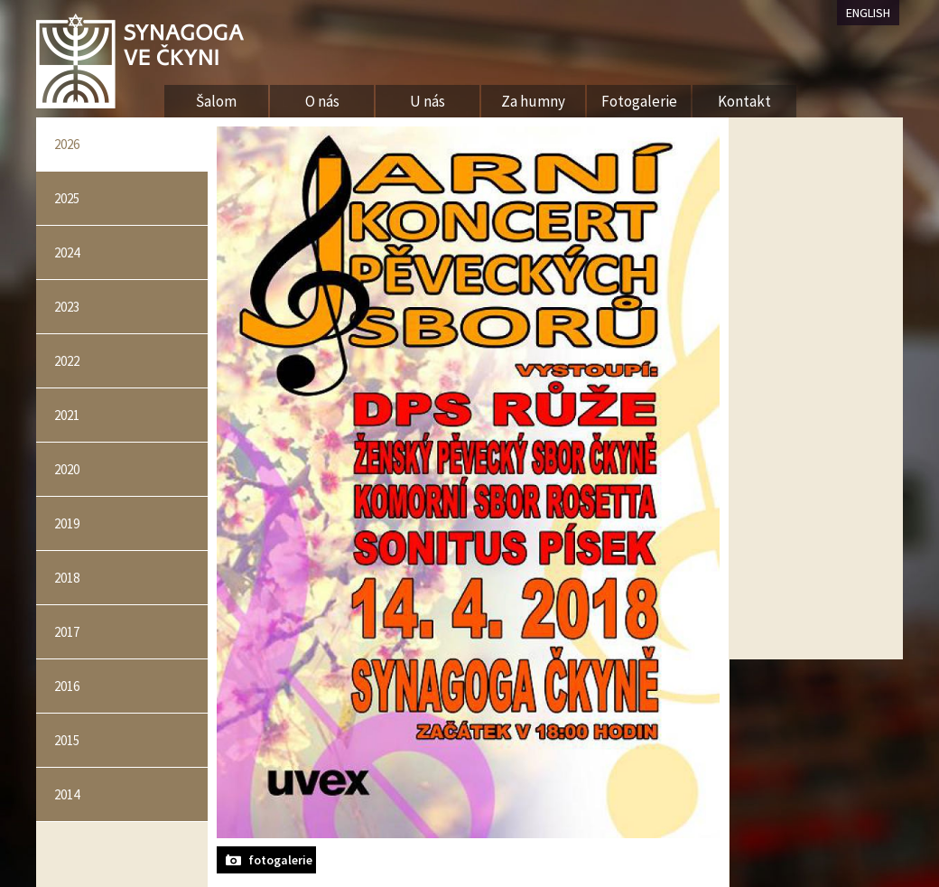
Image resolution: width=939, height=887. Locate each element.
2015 (66, 740)
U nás (427, 101)
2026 (66, 144)
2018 (66, 577)
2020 (66, 469)
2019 (66, 523)
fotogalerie (280, 860)
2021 (66, 415)
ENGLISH (868, 13)
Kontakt (744, 101)
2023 (66, 306)
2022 (66, 360)
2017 (66, 631)
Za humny (533, 101)
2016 (66, 686)
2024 (66, 252)
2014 (66, 794)
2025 (66, 198)
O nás (322, 101)
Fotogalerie (639, 101)
